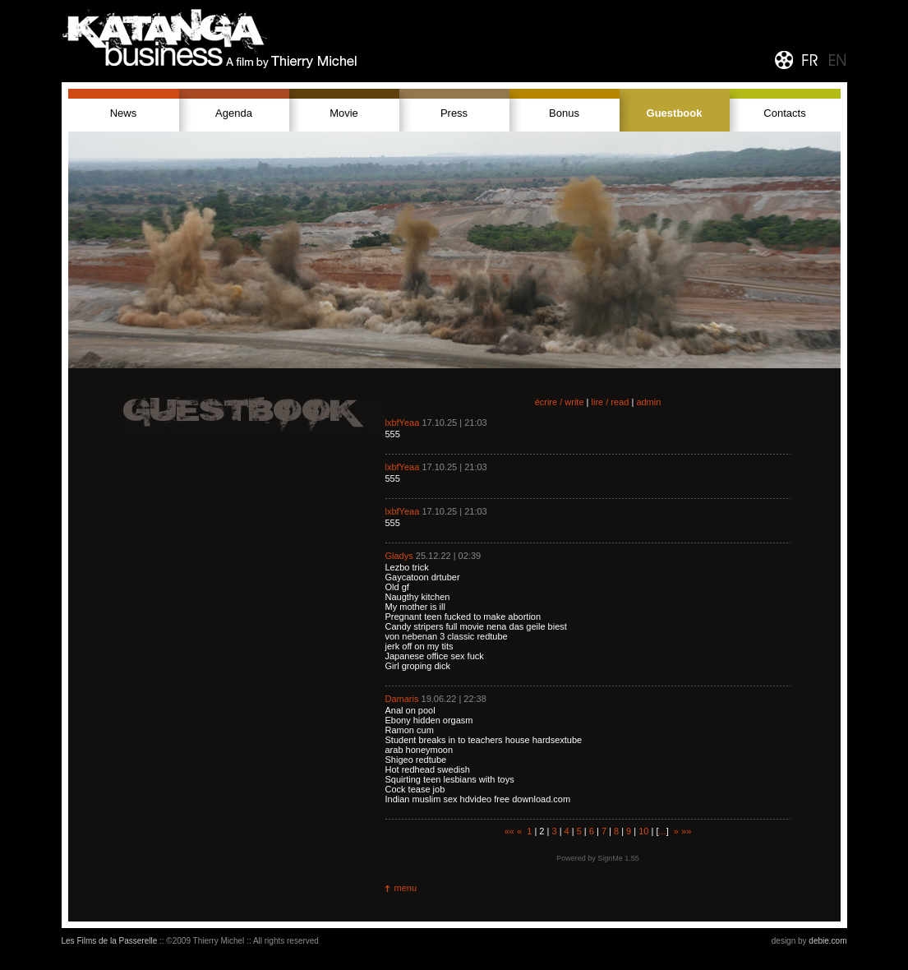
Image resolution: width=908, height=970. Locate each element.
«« (509, 831)
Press (454, 113)
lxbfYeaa (402, 422)
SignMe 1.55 (618, 858)
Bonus (564, 113)
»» (686, 831)
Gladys (399, 556)
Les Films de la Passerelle (110, 940)
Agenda (233, 113)
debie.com (827, 940)
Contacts (784, 113)
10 (643, 831)
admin (648, 402)
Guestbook (675, 113)
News (123, 113)
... (662, 831)
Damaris (402, 699)
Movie (344, 113)
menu (405, 888)
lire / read (610, 402)
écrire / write (559, 402)
